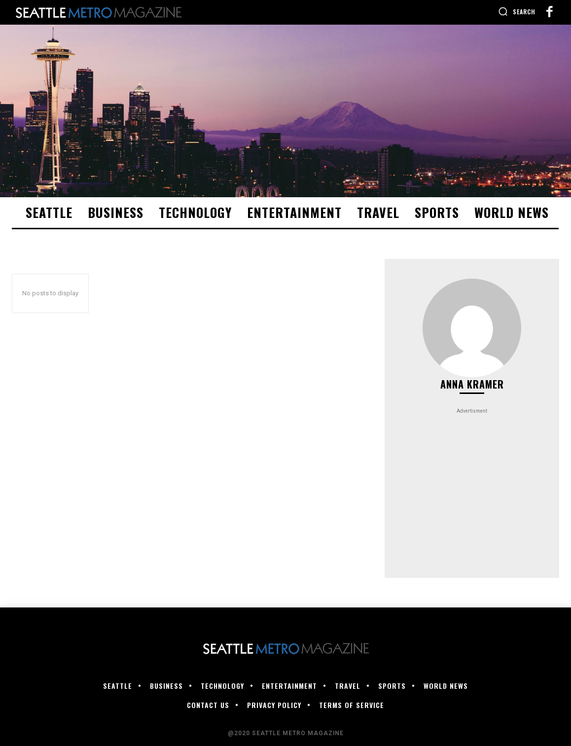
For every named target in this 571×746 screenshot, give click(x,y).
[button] (516, 11)
